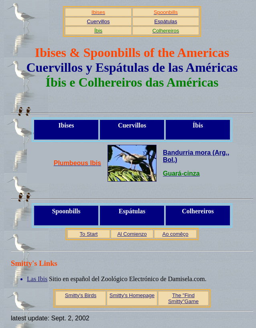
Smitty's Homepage (132, 295)
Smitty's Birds (80, 295)
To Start (89, 234)
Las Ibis (37, 278)
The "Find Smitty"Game (183, 298)
